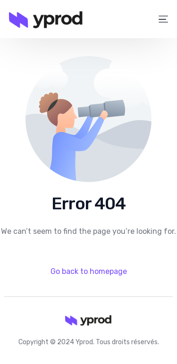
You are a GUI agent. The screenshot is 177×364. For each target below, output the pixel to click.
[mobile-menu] (158, 19)
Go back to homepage (89, 271)
